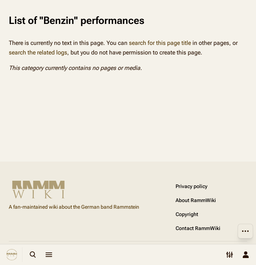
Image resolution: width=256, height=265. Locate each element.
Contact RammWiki (198, 228)
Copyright (187, 214)
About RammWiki (196, 200)
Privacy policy (192, 186)
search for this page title (160, 42)
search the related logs (38, 52)
